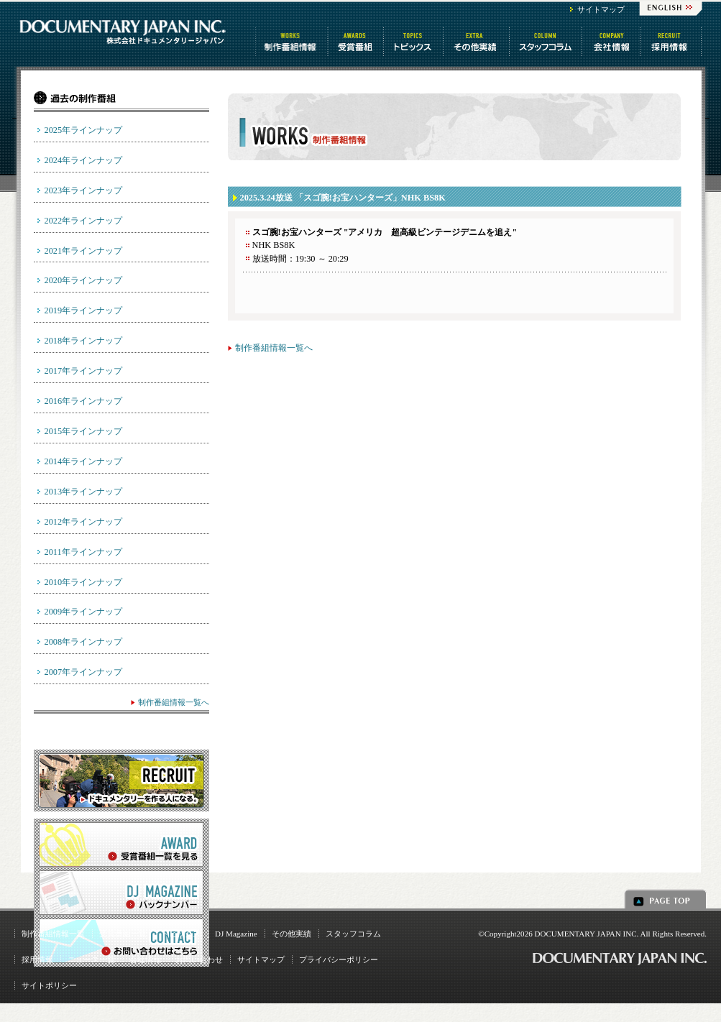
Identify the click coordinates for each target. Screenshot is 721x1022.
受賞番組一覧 (123, 933)
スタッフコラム (546, 41)
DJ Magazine (236, 933)
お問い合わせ (199, 959)
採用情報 (37, 959)
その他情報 (477, 41)
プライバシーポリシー (338, 959)
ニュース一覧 (91, 959)
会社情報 (612, 41)
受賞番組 (357, 41)
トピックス (414, 41)
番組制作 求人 (671, 41)
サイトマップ (601, 9)
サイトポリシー (49, 985)
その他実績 (291, 933)
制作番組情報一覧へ (274, 348)
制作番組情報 (292, 41)
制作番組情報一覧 (53, 933)
